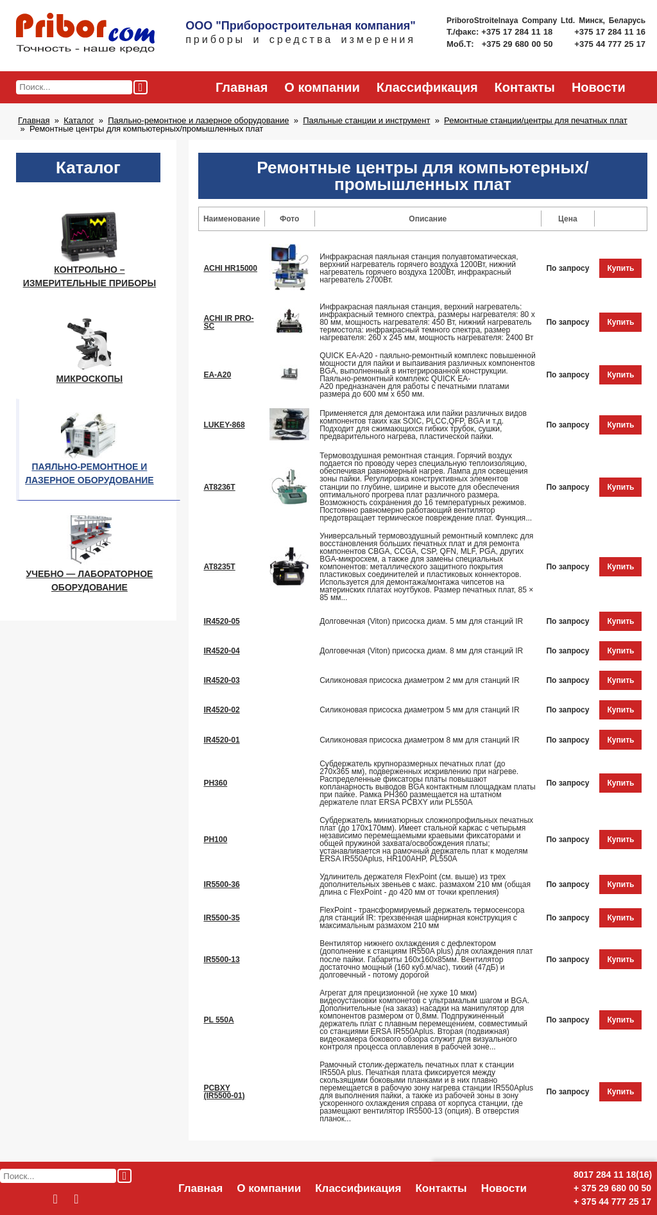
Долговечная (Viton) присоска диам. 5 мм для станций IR (421, 621)
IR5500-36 (221, 884)
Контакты (525, 87)
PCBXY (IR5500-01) (223, 1091)
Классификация (427, 87)
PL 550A (218, 1019)
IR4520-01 (221, 740)
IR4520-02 (221, 709)
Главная (242, 87)
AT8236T (219, 487)
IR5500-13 (221, 959)
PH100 (215, 839)
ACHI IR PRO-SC (228, 322)
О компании (321, 87)
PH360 (215, 783)
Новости (599, 87)
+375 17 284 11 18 (518, 32)
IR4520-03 (221, 680)
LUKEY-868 (223, 424)
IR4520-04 (221, 650)
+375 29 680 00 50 (519, 44)
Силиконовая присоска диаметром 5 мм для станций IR (419, 709)
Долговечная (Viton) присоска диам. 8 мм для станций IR (421, 650)
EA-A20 (217, 374)
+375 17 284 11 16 (609, 32)
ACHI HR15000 (230, 268)
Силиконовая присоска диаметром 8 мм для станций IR (419, 740)
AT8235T (219, 566)
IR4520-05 (221, 621)
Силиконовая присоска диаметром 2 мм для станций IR (419, 680)
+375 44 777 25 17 (609, 44)
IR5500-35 (221, 917)
